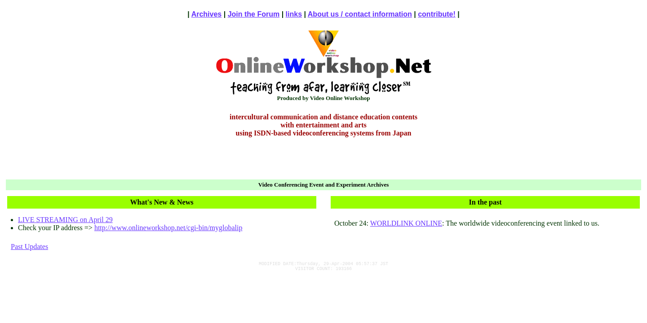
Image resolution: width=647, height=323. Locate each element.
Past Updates (29, 246)
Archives (206, 14)
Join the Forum (254, 14)
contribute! (437, 14)
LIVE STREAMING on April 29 (65, 219)
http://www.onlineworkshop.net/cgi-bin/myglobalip (168, 227)
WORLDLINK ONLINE (406, 223)
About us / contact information (360, 14)
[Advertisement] (323, 159)
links (294, 14)
